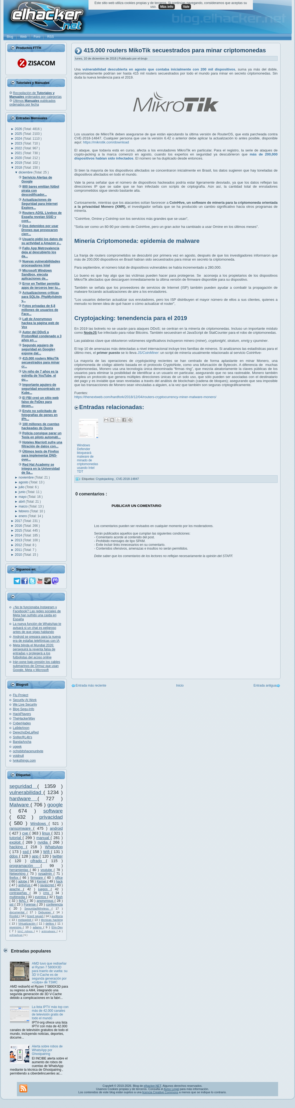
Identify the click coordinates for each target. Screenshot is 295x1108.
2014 (19, 535)
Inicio (180, 685)
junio (23, 492)
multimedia (17, 897)
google (55, 804)
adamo (38, 927)
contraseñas (19, 893)
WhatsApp (54, 847)
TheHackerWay (24, 718)
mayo (23, 497)
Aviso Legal (171, 1089)
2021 (19, 153)
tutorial (16, 838)
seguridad (23, 786)
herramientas (19, 870)
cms (47, 893)
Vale (186, 7)
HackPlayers (22, 714)
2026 (19, 129)
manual (43, 838)
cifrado (38, 861)
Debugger (45, 912)
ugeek (17, 746)
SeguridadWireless (38, 908)
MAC (23, 901)
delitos (50, 923)
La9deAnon (21, 728)
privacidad (51, 817)
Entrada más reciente (91, 685)
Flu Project (20, 695)
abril (22, 501)
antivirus (24, 885)
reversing (16, 927)
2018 (19, 167)
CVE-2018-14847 (127, 478)
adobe (23, 881)
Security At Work (24, 700)
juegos (44, 889)
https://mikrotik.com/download (106, 142)
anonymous (46, 901)
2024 (19, 138)
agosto (24, 482)
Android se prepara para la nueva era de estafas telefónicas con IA (37, 639)
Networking (18, 874)
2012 (19, 545)
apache (16, 889)
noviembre (27, 477)
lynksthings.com (24, 760)
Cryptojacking (105, 478)
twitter (58, 856)
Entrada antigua (264, 685)
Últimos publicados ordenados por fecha (32, 102)
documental (18, 912)
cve (25, 833)
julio (22, 487)
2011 (19, 550)
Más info (166, 7)
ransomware (21, 828)
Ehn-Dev (57, 927)
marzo (24, 506)
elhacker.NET (152, 1085)
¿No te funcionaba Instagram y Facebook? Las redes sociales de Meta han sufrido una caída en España (37, 613)
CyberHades (22, 723)
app (36, 856)
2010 (19, 555)
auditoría (57, 916)
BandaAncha (22, 742)
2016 (19, 526)
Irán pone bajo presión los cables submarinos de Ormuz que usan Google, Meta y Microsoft (36, 666)
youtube (47, 870)
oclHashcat (16, 934)
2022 (19, 148)
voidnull (18, 756)
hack (59, 881)
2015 (19, 530)
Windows (39, 823)
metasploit (25, 919)
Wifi (47, 852)
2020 (19, 158)
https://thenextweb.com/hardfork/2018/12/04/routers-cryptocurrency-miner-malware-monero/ (145, 397)
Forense (30, 904)
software (53, 811)
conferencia (54, 904)
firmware (38, 878)
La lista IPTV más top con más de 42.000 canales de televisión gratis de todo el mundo (50, 1012)
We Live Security (25, 704)
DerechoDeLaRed (26, 732)
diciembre (26, 172)
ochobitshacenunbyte (28, 751)
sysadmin (45, 874)
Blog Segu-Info (23, 709)
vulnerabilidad (26, 792)
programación (24, 866)
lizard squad (35, 916)
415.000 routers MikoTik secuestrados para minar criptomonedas (175, 50)
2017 (19, 521)
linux (46, 833)
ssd (26, 852)
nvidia (44, 842)
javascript (47, 885)
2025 (19, 134)
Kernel (42, 881)
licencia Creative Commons (160, 1092)
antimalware (49, 931)
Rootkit (14, 916)
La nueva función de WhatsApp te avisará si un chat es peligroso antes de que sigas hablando (37, 628)
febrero (24, 511)
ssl (11, 904)
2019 (19, 163)
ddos (14, 856)
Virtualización (27, 923)
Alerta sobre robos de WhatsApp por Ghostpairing (47, 1050)
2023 (19, 143)
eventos (41, 897)
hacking (17, 847)
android (56, 828)
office (59, 878)
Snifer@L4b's (22, 737)
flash (59, 897)
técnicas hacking (52, 919)
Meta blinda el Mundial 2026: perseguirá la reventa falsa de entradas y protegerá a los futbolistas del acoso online (34, 651)
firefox (14, 878)
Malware (20, 804)
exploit (16, 842)
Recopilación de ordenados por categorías (35, 95)
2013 (19, 540)
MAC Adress (25, 931)
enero (23, 516)
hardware (23, 798)
